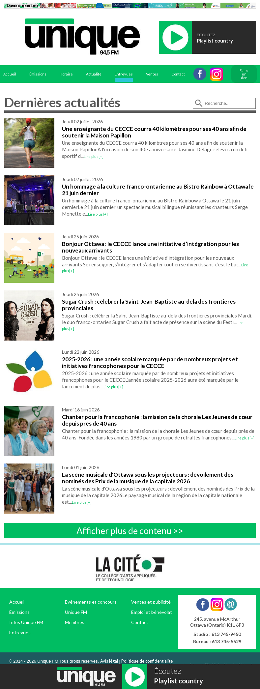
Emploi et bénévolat (151, 612)
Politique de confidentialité (147, 661)
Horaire (66, 74)
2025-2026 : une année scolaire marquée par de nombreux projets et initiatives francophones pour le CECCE (150, 362)
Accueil (9, 74)
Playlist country (215, 41)
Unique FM (76, 612)
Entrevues (124, 74)
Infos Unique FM (26, 622)
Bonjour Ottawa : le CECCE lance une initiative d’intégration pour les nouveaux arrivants (150, 247)
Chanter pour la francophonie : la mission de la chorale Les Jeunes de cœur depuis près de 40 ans (157, 420)
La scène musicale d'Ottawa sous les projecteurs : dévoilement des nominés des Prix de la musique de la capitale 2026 (147, 478)
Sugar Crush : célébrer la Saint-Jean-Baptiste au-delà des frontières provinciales (149, 305)
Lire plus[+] (93, 156)
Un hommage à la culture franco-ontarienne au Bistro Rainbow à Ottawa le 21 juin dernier (158, 189)
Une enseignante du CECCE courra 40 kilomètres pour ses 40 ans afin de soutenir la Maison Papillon (154, 132)
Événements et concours (91, 602)
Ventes (152, 74)
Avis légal (109, 661)
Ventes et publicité (151, 602)
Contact (178, 74)
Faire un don (244, 74)
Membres (74, 622)
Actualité (93, 74)
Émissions (37, 74)
